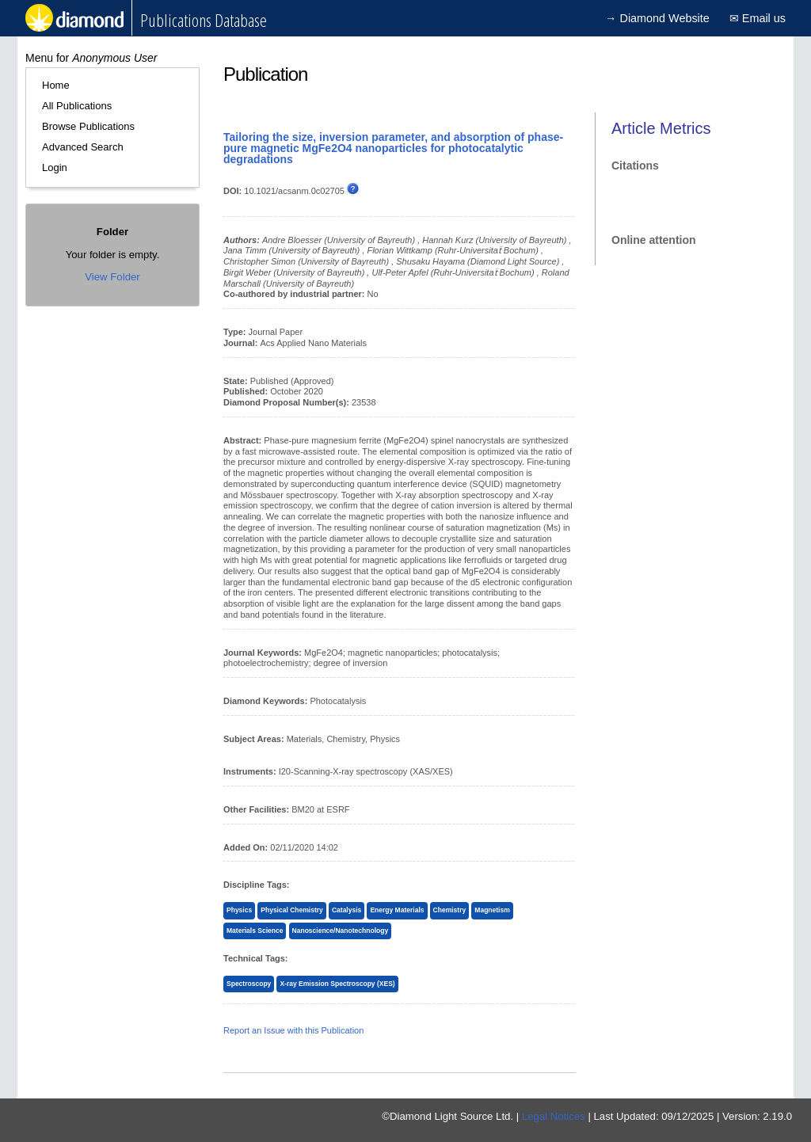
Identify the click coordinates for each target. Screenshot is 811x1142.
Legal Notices (553, 1116)
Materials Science (255, 931)
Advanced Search (83, 147)
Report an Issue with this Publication (293, 1030)
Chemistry (449, 910)
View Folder (112, 277)
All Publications (77, 106)
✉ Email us (757, 18)
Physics (239, 910)
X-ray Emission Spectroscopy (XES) (337, 984)
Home (56, 85)
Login (54, 167)
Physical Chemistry (292, 910)
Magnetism (491, 910)
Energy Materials (397, 910)
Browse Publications (88, 126)
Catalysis (346, 910)
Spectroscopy (249, 984)
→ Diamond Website (657, 18)
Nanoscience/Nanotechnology (340, 931)
